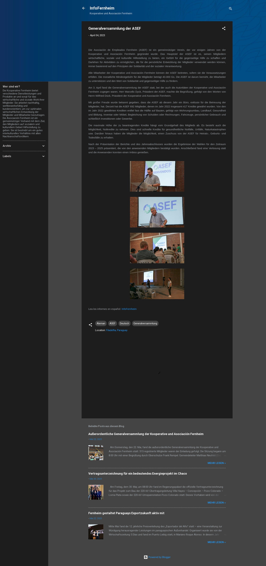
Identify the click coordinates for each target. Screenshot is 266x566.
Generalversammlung (145, 323)
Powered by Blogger (157, 557)
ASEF (113, 323)
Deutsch (124, 323)
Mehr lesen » (217, 463)
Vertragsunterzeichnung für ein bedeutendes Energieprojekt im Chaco (137, 473)
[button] (224, 29)
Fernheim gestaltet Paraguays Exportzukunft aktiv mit (126, 513)
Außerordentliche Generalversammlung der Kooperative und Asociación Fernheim (146, 434)
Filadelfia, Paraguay (116, 330)
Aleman (101, 323)
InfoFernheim (102, 8)
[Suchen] (231, 9)
